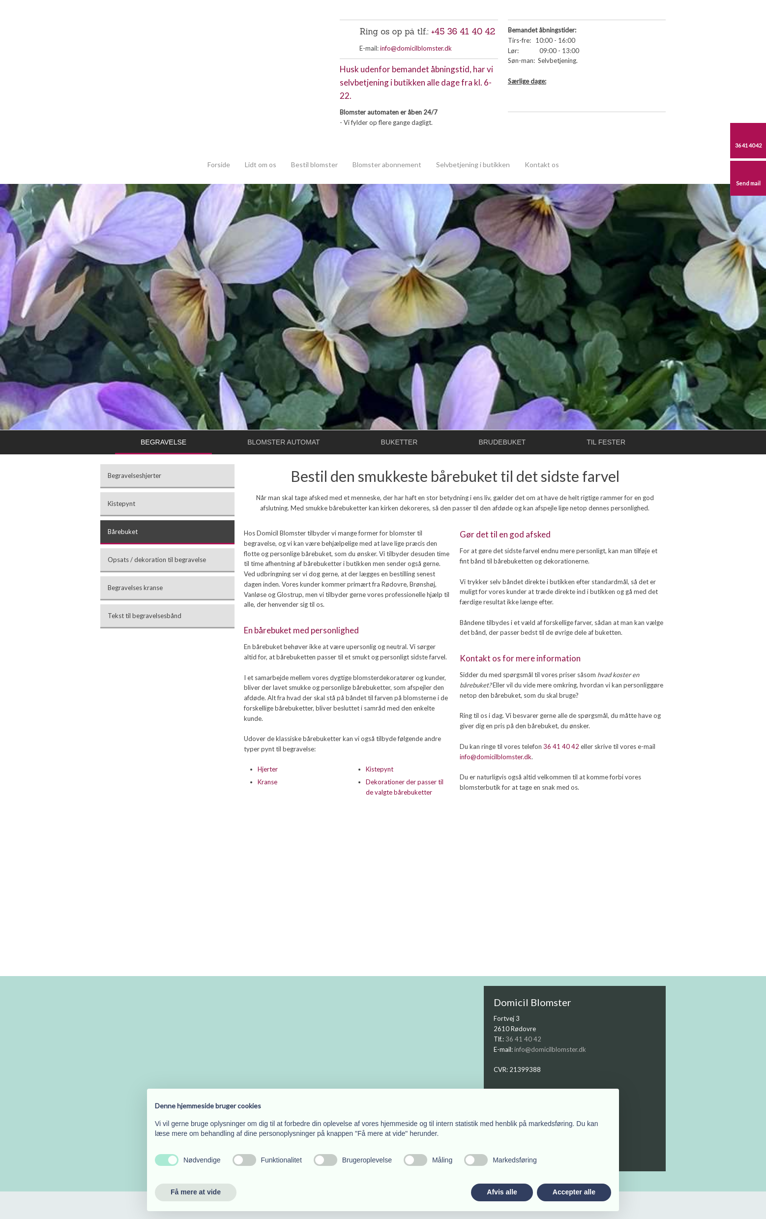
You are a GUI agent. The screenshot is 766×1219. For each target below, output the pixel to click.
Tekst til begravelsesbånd (144, 616)
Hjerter (268, 769)
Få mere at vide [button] (196, 1192)
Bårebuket (123, 531)
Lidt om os (260, 164)
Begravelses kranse (135, 588)
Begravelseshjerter (134, 475)
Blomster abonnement (387, 164)
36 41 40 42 (561, 746)
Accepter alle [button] (574, 1192)
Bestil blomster (314, 164)
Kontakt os (542, 164)
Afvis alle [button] (502, 1192)
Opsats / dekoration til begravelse (157, 560)
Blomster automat (283, 442)
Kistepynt (121, 503)
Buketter (399, 442)
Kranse (267, 782)
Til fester (606, 442)
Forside (218, 164)
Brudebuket (502, 442)
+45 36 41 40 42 (463, 31)
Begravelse (163, 442)
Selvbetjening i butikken (473, 164)
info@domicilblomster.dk (416, 48)
